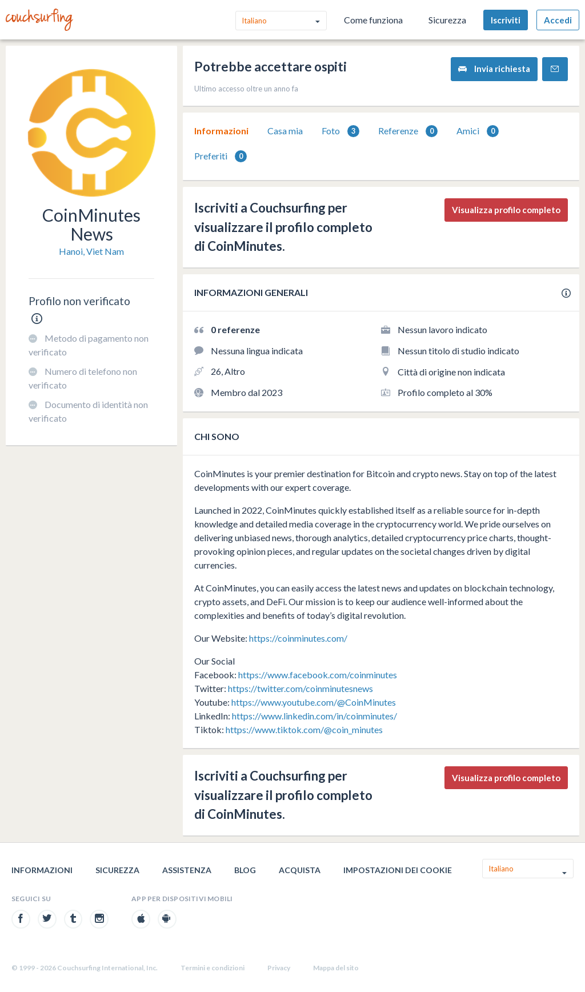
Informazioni (221, 130)
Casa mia (285, 130)
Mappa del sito (336, 967)
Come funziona (373, 19)
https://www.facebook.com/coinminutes (317, 674)
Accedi (558, 20)
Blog (245, 870)
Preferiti (220, 156)
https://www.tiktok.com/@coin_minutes (304, 729)
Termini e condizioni (213, 967)
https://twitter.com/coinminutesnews (300, 688)
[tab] (221, 131)
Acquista (299, 870)
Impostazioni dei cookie (397, 870)
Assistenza (186, 870)
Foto (340, 131)
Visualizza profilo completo (506, 210)
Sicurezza (447, 19)
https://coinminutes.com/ (298, 638)
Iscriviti (505, 20)
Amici (477, 131)
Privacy (278, 967)
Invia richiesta (494, 68)
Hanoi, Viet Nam (91, 251)
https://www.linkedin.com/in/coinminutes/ (314, 715)
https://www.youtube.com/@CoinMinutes (313, 702)
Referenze (408, 131)
